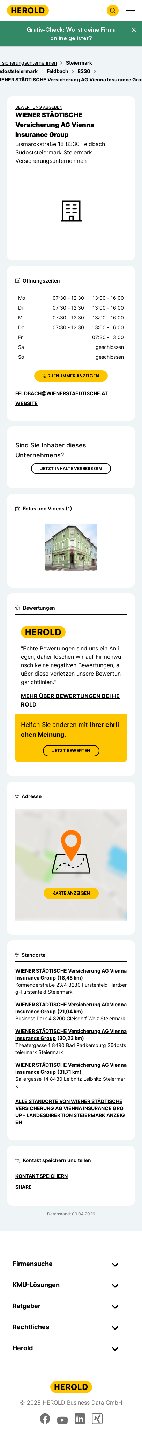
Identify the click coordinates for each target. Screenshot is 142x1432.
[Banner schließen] (133, 30)
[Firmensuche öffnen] (113, 10)
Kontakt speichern (41, 1176)
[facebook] (45, 1418)
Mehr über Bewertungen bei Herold (70, 700)
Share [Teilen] (23, 1187)
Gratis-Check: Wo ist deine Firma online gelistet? (71, 33)
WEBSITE (26, 403)
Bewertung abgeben (38, 107)
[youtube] (62, 1418)
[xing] (97, 1418)
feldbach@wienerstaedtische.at (61, 393)
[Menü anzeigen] (130, 10)
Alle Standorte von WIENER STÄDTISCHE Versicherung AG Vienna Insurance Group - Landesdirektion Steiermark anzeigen (70, 1111)
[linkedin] (80, 1418)
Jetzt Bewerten (71, 750)
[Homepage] (28, 10)
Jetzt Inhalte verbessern (71, 468)
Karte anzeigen (71, 893)
